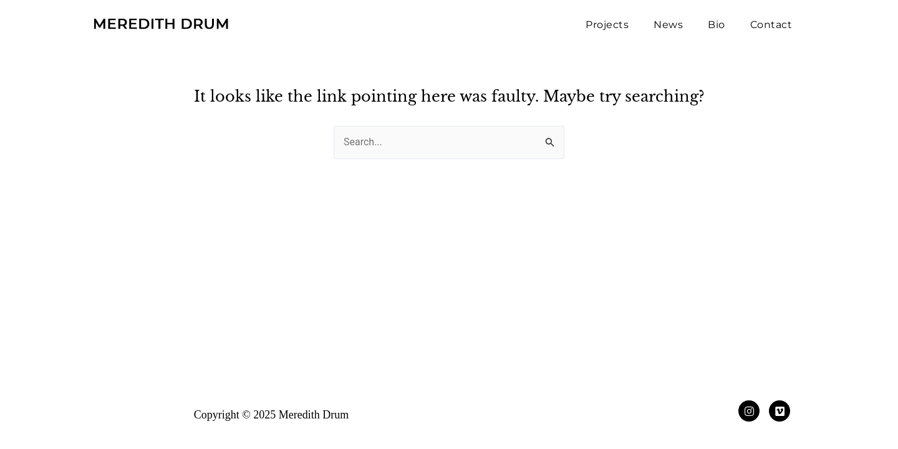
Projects (607, 25)
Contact (771, 25)
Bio (716, 25)
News (668, 25)
